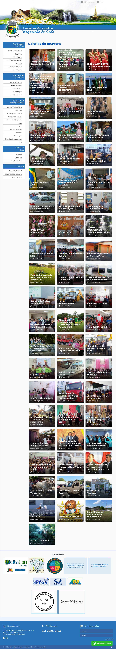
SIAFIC (19, 126)
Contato (19, 154)
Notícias (18, 63)
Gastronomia (17, 88)
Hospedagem (17, 92)
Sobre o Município (14, 51)
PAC (20, 142)
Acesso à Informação (14, 107)
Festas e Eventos (16, 82)
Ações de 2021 (17, 177)
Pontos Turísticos (16, 95)
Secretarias (17, 57)
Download (18, 158)
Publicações (18, 136)
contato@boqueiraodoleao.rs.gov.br (18, 630)
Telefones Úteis (16, 161)
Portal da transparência (13, 139)
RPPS (20, 123)
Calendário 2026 (15, 67)
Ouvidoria (18, 110)
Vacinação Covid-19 (15, 171)
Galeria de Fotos (16, 85)
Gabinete (18, 54)
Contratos (18, 133)
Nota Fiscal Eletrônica (14, 120)
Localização (17, 70)
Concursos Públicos (15, 117)
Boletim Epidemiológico (13, 174)
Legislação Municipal (14, 113)
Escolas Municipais (14, 60)
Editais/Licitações (16, 129)
